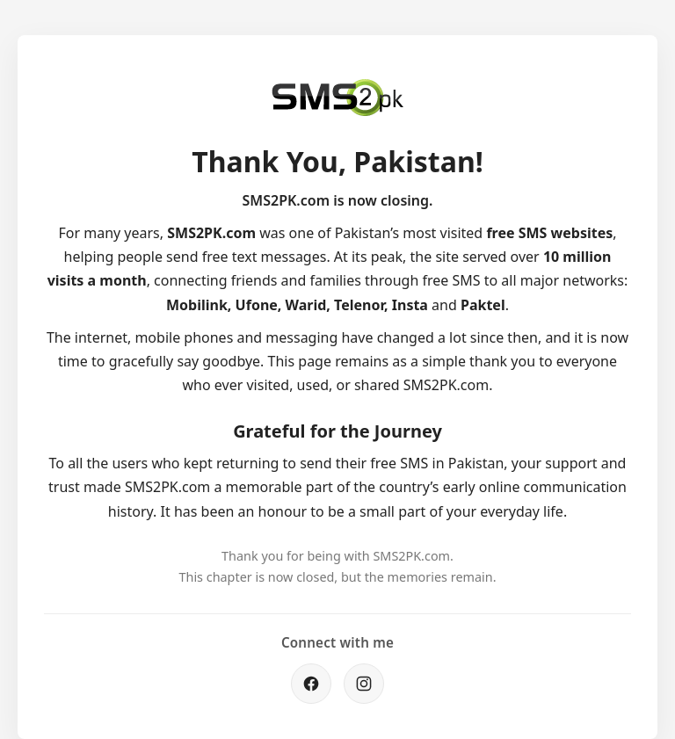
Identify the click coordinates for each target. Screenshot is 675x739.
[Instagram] (364, 683)
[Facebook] (311, 683)
